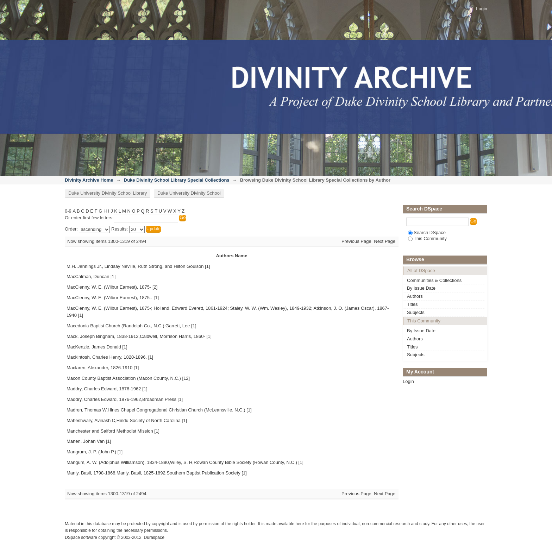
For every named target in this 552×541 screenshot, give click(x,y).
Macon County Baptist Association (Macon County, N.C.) (124, 378)
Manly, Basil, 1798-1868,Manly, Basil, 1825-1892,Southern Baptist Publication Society (153, 473)
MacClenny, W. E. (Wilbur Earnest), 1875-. (109, 297)
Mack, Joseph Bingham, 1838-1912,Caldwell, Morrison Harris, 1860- (136, 336)
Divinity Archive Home (89, 180)
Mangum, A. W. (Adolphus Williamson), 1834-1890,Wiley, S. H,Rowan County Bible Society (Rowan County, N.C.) (182, 462)
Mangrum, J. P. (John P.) (91, 451)
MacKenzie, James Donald (94, 347)
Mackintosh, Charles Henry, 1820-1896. (107, 357)
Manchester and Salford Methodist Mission (110, 431)
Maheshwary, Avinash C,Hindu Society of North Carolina (124, 420)
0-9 (68, 211)
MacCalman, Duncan (88, 276)
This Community (427, 238)
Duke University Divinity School (189, 193)
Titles (412, 304)
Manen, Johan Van (86, 441)
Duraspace (154, 537)
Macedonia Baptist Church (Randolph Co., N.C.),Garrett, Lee (128, 325)
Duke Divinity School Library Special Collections (177, 180)
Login (481, 8)
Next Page (384, 241)
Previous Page (356, 241)
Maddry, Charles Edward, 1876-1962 (104, 388)
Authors (415, 296)
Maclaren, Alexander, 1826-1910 (99, 367)
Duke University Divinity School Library (107, 193)
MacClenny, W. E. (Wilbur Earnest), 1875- (109, 287)
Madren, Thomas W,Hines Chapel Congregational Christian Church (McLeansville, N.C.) (156, 410)
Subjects (416, 312)
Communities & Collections (434, 280)
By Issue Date (421, 288)
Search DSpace (427, 232)
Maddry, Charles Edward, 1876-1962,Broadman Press (121, 399)
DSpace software (81, 537)
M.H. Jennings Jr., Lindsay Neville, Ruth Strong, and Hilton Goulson (135, 266)
